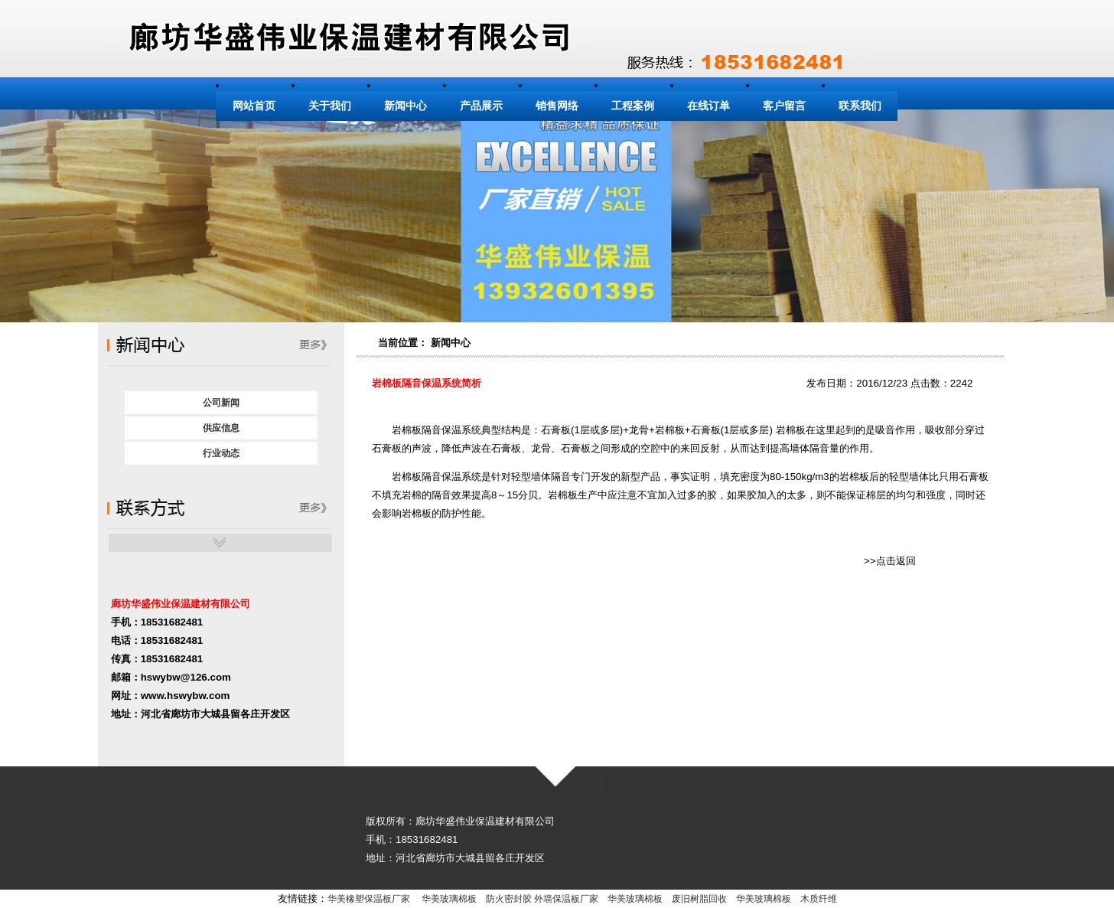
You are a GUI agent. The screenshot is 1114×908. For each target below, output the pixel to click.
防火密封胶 (509, 898)
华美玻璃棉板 (449, 898)
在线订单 (708, 106)
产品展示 (481, 106)
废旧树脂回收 (699, 898)
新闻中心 (405, 106)
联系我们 (860, 106)
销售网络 (557, 106)
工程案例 (632, 106)
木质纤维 (818, 898)
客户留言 (784, 106)
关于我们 (329, 106)
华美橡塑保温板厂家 (368, 898)
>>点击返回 (890, 561)
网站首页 (254, 106)
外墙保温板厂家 (566, 898)
